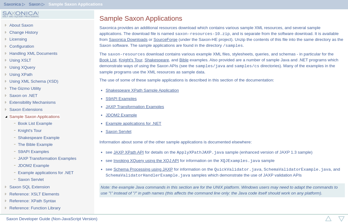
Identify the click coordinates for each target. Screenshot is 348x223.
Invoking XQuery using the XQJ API (146, 161)
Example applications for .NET (46, 172)
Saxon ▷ (37, 4)
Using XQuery (22, 67)
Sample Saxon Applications (75, 4)
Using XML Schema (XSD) (33, 81)
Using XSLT (20, 60)
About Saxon (21, 25)
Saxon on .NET (23, 95)
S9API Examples (33, 151)
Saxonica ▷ (14, 4)
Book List (108, 60)
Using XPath (20, 74)
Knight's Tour (30, 130)
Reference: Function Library (34, 208)
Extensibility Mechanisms (32, 102)
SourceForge (165, 39)
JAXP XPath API (128, 152)
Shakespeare (156, 60)
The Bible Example (35, 144)
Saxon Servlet (31, 179)
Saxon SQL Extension (29, 187)
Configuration (21, 46)
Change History (23, 32)
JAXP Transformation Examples (47, 158)
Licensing (18, 39)
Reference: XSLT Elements (34, 194)
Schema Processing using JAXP (143, 169)
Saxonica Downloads (128, 39)
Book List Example (35, 123)
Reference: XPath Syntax (32, 201)
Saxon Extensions (26, 109)
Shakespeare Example (39, 137)
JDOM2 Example (33, 165)
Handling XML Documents (33, 53)
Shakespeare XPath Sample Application (142, 90)
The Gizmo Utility (25, 88)
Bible (184, 60)
